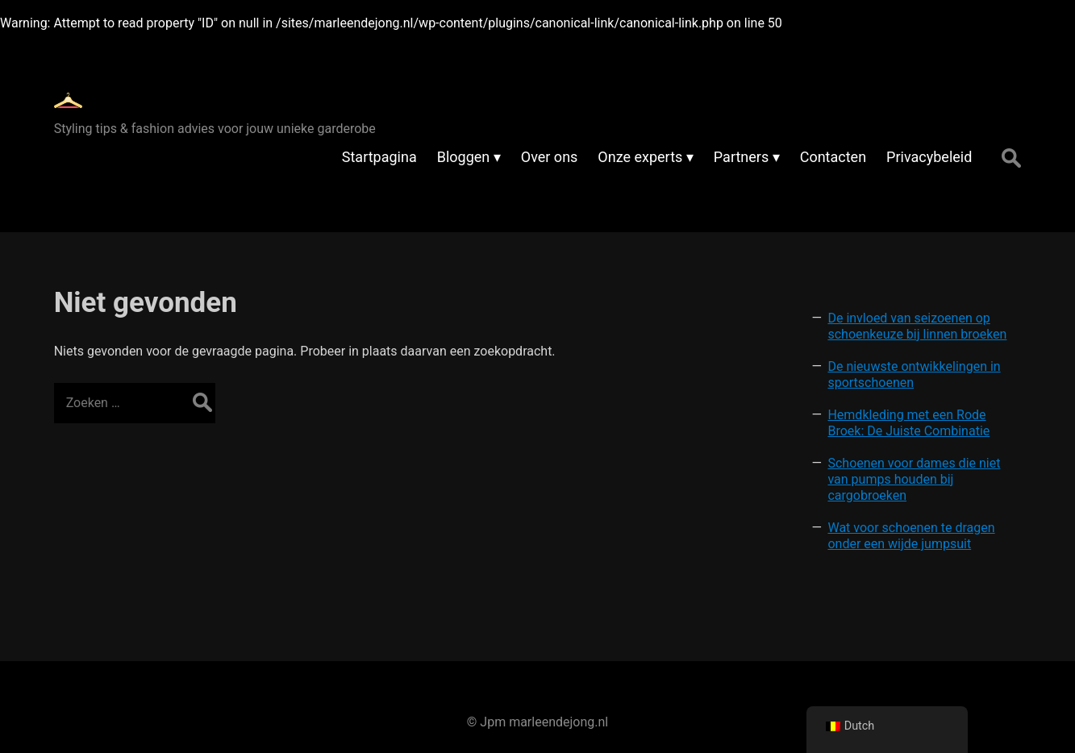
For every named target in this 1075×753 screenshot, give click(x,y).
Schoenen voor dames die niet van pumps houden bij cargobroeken (913, 479)
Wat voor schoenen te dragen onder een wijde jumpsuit (910, 535)
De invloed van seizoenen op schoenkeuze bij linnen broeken (916, 326)
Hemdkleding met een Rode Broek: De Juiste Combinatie (908, 423)
